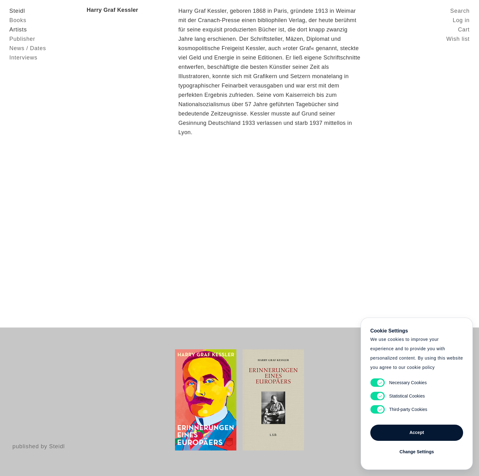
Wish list (458, 39)
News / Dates (27, 48)
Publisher (22, 39)
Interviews (23, 57)
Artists (18, 29)
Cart (464, 29)
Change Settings (417, 451)
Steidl (17, 11)
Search (460, 11)
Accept (417, 432)
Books (17, 20)
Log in (461, 20)
